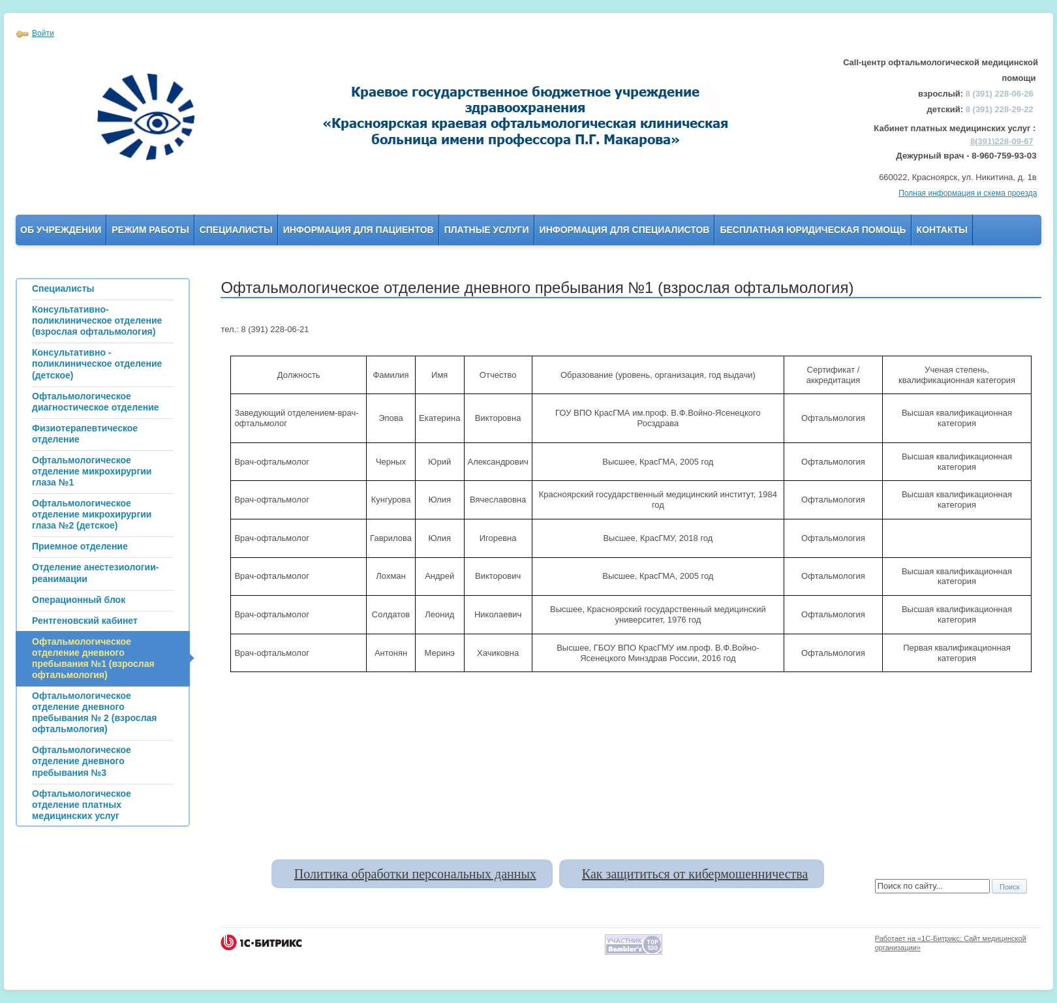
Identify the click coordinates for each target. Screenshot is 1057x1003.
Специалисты (236, 229)
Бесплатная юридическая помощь (813, 229)
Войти (43, 33)
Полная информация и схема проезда (967, 193)
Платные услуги (486, 229)
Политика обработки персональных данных (415, 874)
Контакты (942, 229)
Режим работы (150, 229)
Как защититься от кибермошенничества (695, 874)
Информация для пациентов (358, 229)
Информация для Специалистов (625, 229)
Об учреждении (60, 229)
